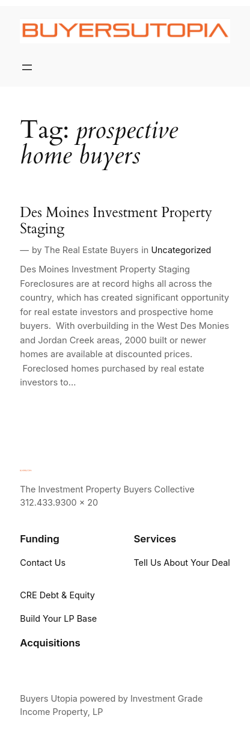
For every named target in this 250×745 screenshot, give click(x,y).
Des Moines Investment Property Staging (116, 221)
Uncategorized (181, 250)
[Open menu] (27, 67)
